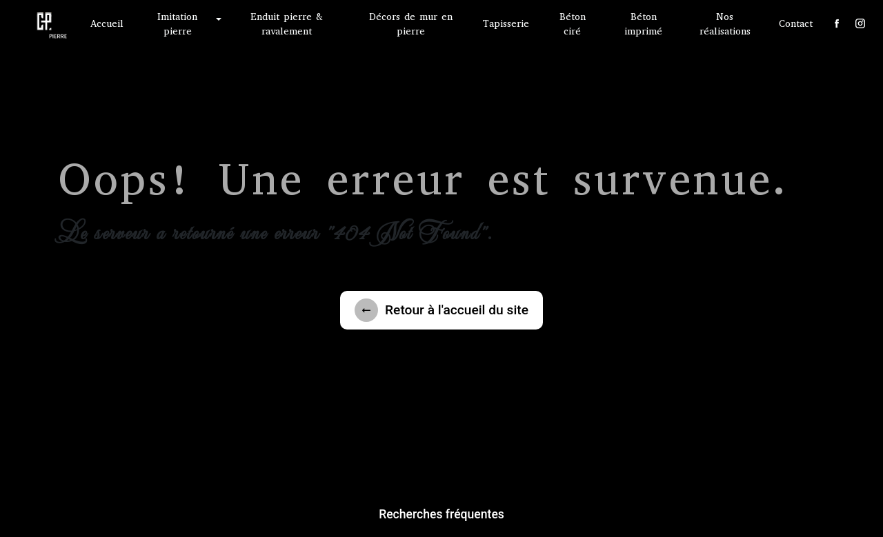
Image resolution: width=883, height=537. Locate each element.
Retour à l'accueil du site (441, 310)
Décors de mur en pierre (411, 24)
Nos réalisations (725, 24)
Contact (796, 23)
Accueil (106, 23)
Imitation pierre (177, 24)
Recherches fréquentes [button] (441, 514)
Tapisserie (506, 23)
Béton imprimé (643, 24)
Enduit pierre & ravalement (286, 24)
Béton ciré (572, 24)
